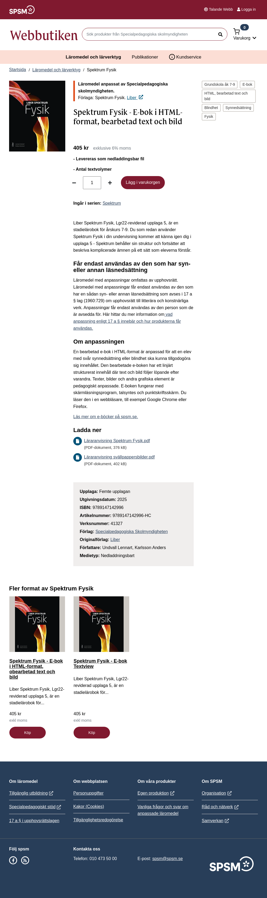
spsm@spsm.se (167, 858)
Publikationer (145, 57)
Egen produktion (157, 793)
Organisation (217, 793)
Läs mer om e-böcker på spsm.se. (105, 416)
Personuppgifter (88, 793)
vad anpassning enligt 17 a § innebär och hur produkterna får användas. (127, 321)
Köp (27, 732)
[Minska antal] (74, 182)
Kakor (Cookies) (88, 806)
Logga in (246, 9)
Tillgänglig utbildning (32, 793)
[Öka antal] (110, 182)
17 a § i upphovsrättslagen (34, 820)
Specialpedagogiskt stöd (35, 806)
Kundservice (185, 57)
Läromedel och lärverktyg (93, 57)
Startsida (17, 69)
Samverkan (216, 820)
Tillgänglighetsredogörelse (98, 820)
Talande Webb (218, 9)
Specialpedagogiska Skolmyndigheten (132, 531)
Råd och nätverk (221, 806)
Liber (135, 97)
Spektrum (111, 203)
